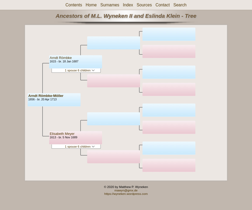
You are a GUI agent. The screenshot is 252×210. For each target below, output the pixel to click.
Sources (144, 5)
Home (91, 5)
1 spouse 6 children (80, 70)
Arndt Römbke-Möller (45, 96)
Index (128, 5)
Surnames (109, 5)
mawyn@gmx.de (125, 190)
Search (179, 5)
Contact (163, 5)
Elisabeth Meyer (62, 134)
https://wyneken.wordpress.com (126, 193)
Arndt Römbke (61, 58)
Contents (73, 5)
